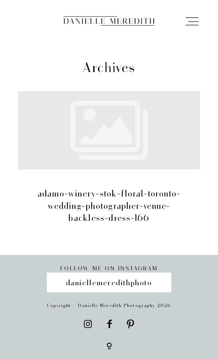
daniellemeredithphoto (109, 282)
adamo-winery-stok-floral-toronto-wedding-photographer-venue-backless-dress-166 (109, 164)
